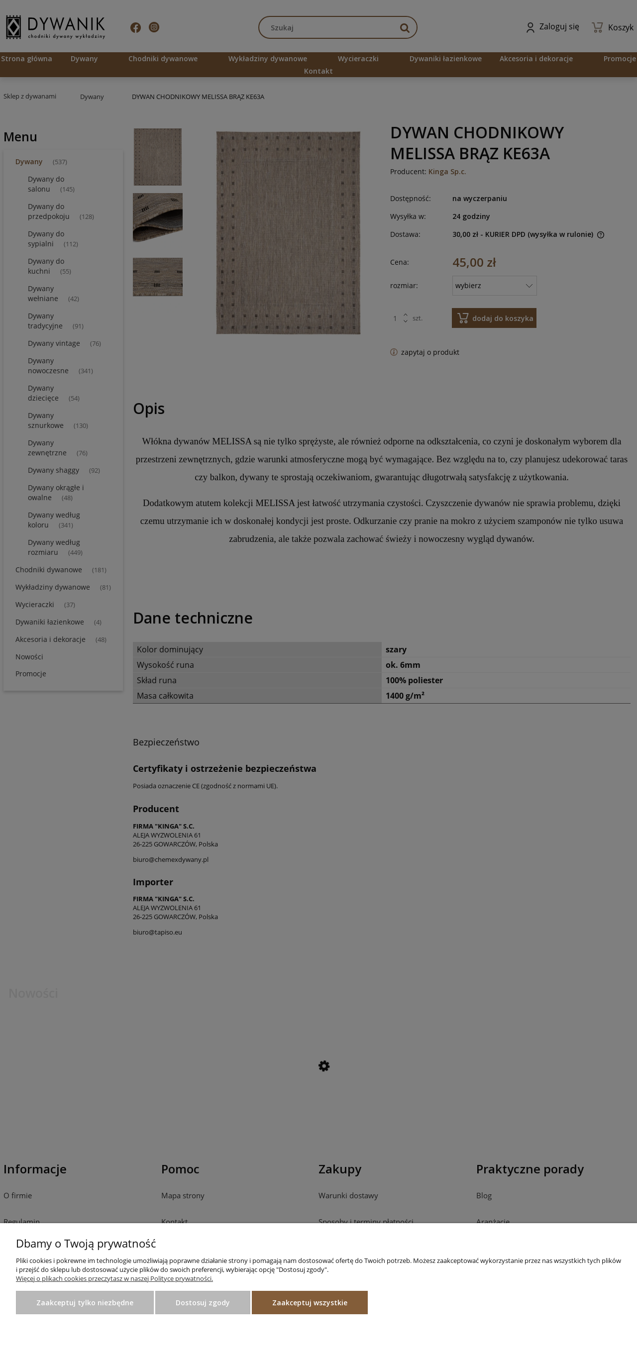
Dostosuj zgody (203, 1302)
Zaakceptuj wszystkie (309, 1302)
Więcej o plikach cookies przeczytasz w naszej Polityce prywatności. (114, 1278)
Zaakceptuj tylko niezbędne (84, 1302)
